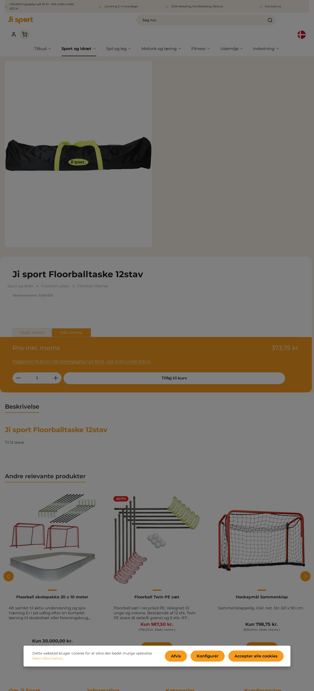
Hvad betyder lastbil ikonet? (113, 620)
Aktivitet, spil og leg (183, 576)
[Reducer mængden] (169, 151)
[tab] (22, 257)
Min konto (96, 606)
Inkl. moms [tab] (222, 112)
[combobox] (142, 22)
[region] (78, 145)
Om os (93, 591)
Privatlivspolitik (101, 562)
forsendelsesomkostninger (170, 683)
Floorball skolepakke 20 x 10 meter (52, 447)
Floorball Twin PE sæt (156, 447)
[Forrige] (8, 427)
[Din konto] (266, 22)
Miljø (91, 576)
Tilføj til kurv (251, 151)
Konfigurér (216, 657)
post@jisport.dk (258, 581)
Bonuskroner (99, 628)
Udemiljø (174, 591)
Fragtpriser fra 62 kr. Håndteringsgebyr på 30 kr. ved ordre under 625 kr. (228, 135)
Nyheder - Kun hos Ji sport (190, 562)
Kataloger (96, 584)
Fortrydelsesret (101, 569)
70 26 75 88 (254, 576)
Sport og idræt (179, 569)
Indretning (175, 598)
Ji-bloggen (97, 613)
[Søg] (212, 22)
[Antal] (188, 151)
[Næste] (305, 427)
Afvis (188, 657)
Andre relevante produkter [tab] (45, 326)
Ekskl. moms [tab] (183, 112)
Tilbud (171, 554)
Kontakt (94, 598)
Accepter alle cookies (259, 657)
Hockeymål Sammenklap (262, 447)
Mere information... (48, 660)
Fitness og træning (183, 584)
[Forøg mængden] (206, 151)
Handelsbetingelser (105, 554)
